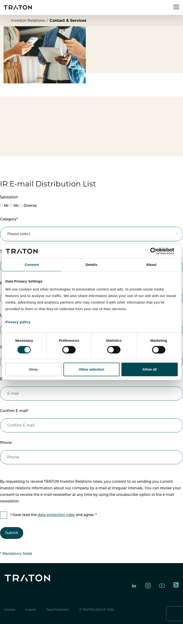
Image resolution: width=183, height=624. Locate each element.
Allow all (149, 369)
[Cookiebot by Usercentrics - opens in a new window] (157, 251)
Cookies (9, 609)
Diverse (30, 205)
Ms (16, 205)
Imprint (30, 609)
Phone (6, 442)
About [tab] (151, 265)
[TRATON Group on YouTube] (162, 585)
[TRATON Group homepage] (18, 7)
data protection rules (56, 515)
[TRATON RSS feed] (176, 585)
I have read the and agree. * (54, 515)
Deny (33, 369)
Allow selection (91, 369)
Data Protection (57, 609)
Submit (11, 533)
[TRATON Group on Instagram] (148, 585)
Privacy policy (18, 322)
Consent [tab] (32, 265)
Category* (9, 219)
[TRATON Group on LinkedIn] (134, 585)
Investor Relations (28, 20)
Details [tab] (91, 265)
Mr (6, 205)
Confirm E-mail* (14, 411)
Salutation (9, 197)
